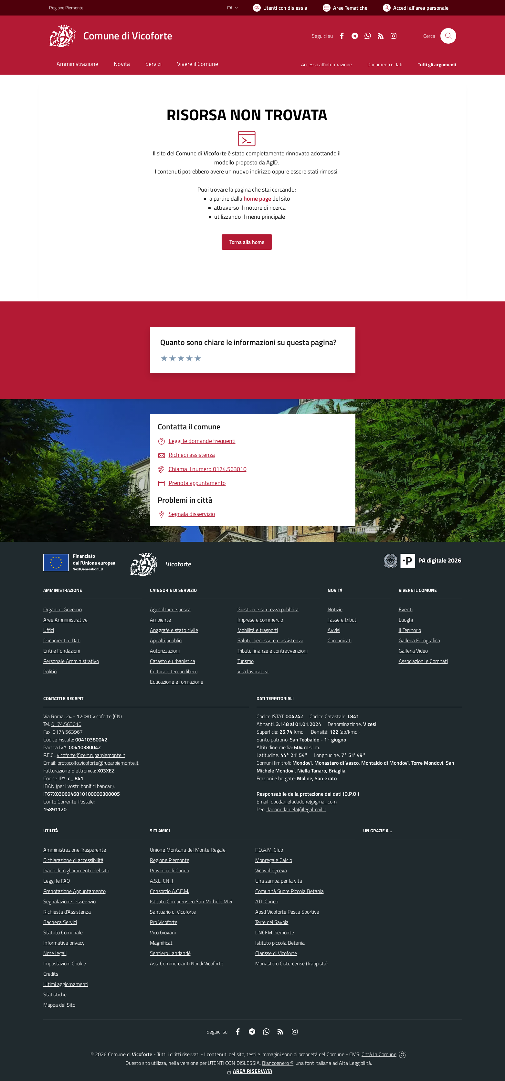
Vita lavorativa (252, 671)
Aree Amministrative (65, 620)
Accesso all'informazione (326, 64)
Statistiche (55, 994)
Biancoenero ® (277, 1063)
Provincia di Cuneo (169, 870)
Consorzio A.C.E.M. (169, 891)
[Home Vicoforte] (110, 36)
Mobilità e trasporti (257, 630)
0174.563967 (68, 732)
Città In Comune (379, 1054)
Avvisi (334, 630)
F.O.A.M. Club (269, 850)
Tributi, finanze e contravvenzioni (272, 651)
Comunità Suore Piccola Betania (289, 891)
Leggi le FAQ (56, 881)
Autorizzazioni (165, 651)
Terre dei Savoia (272, 922)
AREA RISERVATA (248, 1071)
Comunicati (340, 640)
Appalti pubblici (166, 640)
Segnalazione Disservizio (69, 901)
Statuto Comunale (63, 932)
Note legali (55, 953)
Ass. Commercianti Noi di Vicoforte (186, 963)
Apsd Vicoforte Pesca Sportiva (287, 912)
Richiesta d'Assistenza (67, 912)
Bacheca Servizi (60, 922)
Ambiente (160, 620)
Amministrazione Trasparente (74, 850)
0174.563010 (66, 724)
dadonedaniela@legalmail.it (296, 809)
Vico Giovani (163, 932)
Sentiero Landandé (170, 953)
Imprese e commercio (260, 620)
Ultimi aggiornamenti (65, 984)
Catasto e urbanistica (172, 661)
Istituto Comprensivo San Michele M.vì (191, 901)
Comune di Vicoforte (127, 35)
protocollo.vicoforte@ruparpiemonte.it (98, 763)
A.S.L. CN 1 (162, 881)
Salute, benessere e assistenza (270, 640)
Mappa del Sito (59, 1005)
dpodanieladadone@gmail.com (304, 801)
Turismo (245, 661)
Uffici (48, 630)
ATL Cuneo (266, 901)
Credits (50, 974)
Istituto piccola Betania (280, 943)
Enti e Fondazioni (61, 651)
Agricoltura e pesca (170, 609)
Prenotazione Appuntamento (74, 891)
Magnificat (161, 943)
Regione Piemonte (169, 860)
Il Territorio (410, 630)
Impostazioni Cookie (64, 963)
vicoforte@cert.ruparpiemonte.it (91, 755)
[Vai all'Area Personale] (415, 8)
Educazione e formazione (176, 682)
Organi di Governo (62, 609)
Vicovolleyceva (271, 870)
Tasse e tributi (342, 620)
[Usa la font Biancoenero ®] (280, 8)
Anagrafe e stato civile (174, 630)
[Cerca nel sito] (448, 36)
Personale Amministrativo (71, 661)
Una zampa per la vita (278, 881)
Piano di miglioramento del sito (76, 870)
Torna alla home (246, 242)
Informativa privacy (64, 943)
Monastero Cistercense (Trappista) (291, 963)
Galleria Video (413, 651)
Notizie (335, 609)
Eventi (406, 609)
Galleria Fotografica (419, 640)
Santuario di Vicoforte (173, 912)
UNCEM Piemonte (274, 932)
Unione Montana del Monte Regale (188, 850)
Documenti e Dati (61, 640)
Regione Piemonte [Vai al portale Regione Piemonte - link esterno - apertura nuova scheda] (66, 7)
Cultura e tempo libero (173, 671)
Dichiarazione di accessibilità (73, 860)
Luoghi (406, 620)
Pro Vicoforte (163, 922)
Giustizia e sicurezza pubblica (268, 609)
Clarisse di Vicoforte (276, 953)
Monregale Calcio (273, 860)
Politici (50, 671)
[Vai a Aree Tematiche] (345, 8)
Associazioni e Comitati (423, 661)
